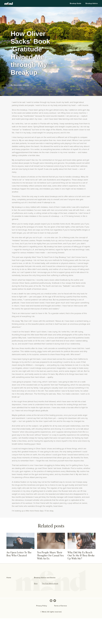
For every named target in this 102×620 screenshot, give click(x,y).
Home (8, 577)
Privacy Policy (41, 606)
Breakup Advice (92, 3)
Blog (35, 583)
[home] (8, 3)
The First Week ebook (50, 583)
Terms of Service (60, 606)
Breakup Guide (75, 3)
